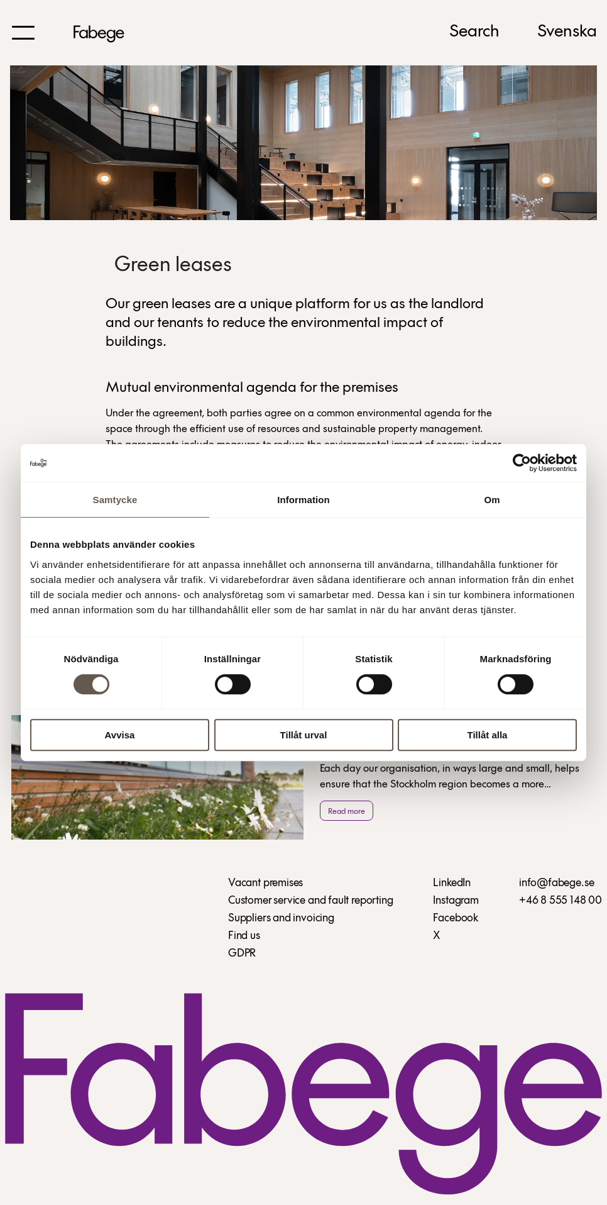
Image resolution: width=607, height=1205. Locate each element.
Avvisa (120, 735)
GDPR (242, 954)
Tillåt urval (303, 735)
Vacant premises (265, 883)
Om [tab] (492, 499)
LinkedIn (452, 883)
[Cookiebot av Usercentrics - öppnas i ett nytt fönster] (522, 462)
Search (474, 32)
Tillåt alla (488, 735)
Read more (346, 812)
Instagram (455, 901)
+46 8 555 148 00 (560, 901)
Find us (244, 936)
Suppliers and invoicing (281, 919)
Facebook (455, 919)
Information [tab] (303, 499)
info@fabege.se (556, 883)
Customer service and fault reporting (310, 901)
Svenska (567, 32)
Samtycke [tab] (115, 499)
